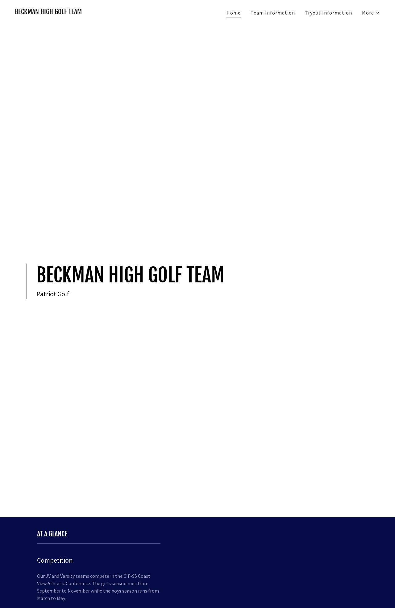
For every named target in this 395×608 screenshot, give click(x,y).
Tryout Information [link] (328, 13)
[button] (371, 12)
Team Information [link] (273, 13)
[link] (48, 12)
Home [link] (234, 13)
